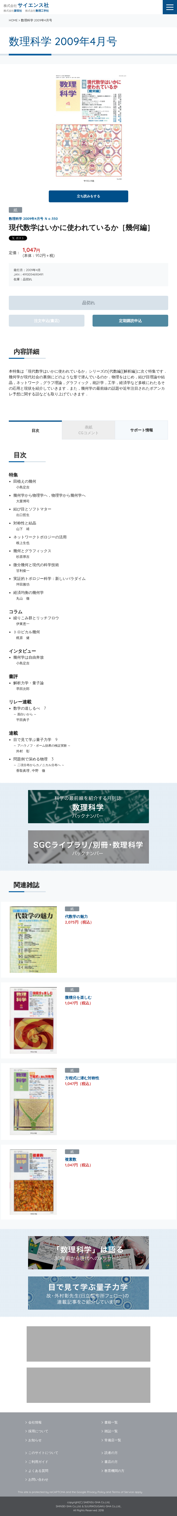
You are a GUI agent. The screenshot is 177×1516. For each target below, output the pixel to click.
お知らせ (35, 1440)
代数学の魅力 (76, 916)
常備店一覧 (112, 1440)
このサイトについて (43, 1453)
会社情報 (35, 1422)
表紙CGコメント (89, 430)
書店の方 (111, 1462)
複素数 (70, 1159)
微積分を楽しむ (78, 997)
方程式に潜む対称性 (82, 1078)
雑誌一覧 (111, 1431)
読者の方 (111, 1453)
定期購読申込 (130, 320)
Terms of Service (123, 1492)
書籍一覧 (111, 1422)
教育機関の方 (114, 1471)
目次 (35, 430)
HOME (13, 20)
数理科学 (15, 219)
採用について (38, 1431)
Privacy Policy (96, 1492)
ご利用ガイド (38, 1462)
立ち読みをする (88, 196)
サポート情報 (141, 430)
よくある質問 (38, 1471)
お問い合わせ (38, 1479)
